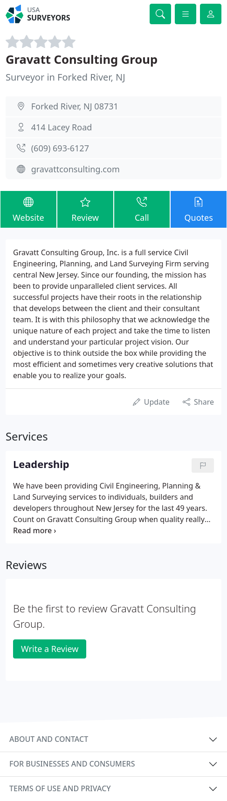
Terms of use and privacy (60, 788)
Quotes (198, 209)
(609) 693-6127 (60, 148)
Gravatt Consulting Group (82, 59)
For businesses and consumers (72, 764)
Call (142, 209)
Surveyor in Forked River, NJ (65, 77)
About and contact (48, 739)
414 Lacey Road (61, 127)
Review (85, 209)
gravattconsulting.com (75, 169)
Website (28, 209)
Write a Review (49, 648)
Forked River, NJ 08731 (74, 106)
